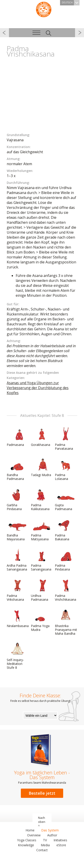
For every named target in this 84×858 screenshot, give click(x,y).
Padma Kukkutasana (41, 499)
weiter (79, 32)
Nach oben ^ (41, 822)
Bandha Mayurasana (17, 529)
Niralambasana (18, 618)
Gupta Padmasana (65, 499)
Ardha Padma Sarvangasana (17, 559)
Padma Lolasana (65, 469)
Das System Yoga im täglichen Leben (44, 9)
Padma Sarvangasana (41, 559)
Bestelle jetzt (42, 793)
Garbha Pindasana (17, 499)
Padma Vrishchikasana (65, 590)
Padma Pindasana (65, 559)
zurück (4, 32)
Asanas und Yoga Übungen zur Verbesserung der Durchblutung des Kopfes (38, 387)
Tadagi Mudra (41, 467)
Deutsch (71, 2)
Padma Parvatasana (65, 439)
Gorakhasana (41, 437)
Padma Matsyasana (41, 529)
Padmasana (17, 437)
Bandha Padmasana (17, 469)
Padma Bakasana (65, 529)
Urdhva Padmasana (41, 590)
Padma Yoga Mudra (41, 620)
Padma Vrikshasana (17, 590)
